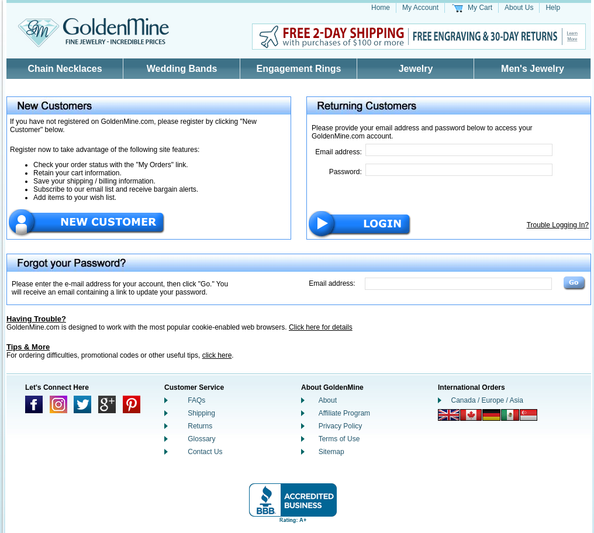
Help (552, 8)
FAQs (196, 400)
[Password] (458, 170)
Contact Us (205, 452)
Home (380, 8)
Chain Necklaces (64, 69)
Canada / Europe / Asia (487, 400)
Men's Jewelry (532, 69)
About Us (519, 8)
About (328, 400)
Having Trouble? (36, 318)
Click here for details (321, 327)
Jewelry (416, 69)
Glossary (201, 439)
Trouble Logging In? (558, 225)
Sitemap (331, 452)
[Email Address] (458, 150)
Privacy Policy (340, 426)
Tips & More (28, 346)
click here (217, 355)
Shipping (201, 413)
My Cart (480, 8)
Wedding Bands (182, 69)
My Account (420, 8)
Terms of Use (339, 439)
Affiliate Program (344, 413)
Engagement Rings (299, 69)
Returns (200, 426)
